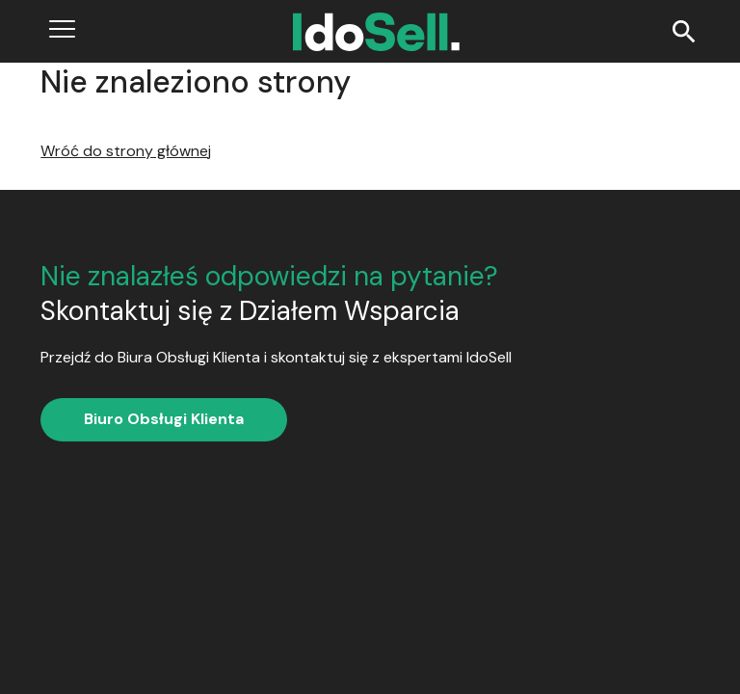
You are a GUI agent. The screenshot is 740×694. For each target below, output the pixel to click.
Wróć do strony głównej (125, 151)
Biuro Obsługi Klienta (164, 419)
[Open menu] (62, 31)
